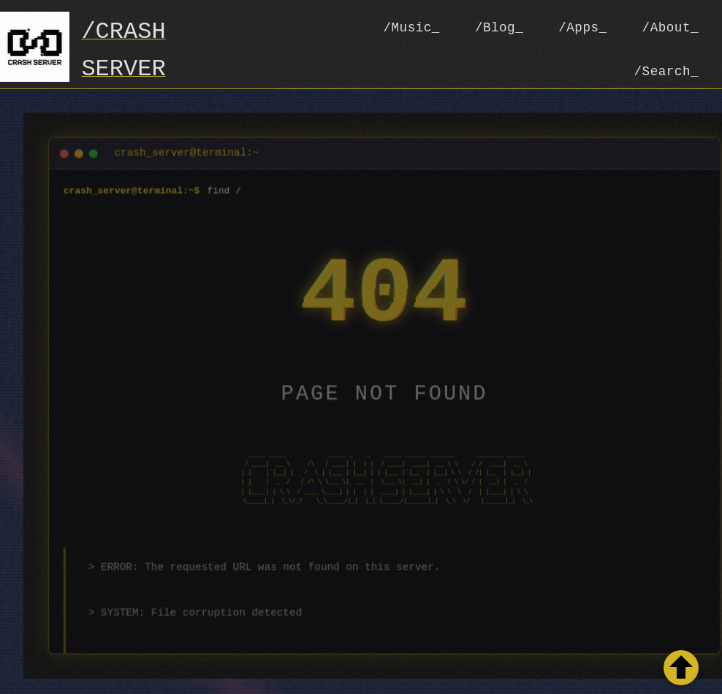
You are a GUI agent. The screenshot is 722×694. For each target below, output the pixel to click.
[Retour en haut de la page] (681, 667)
